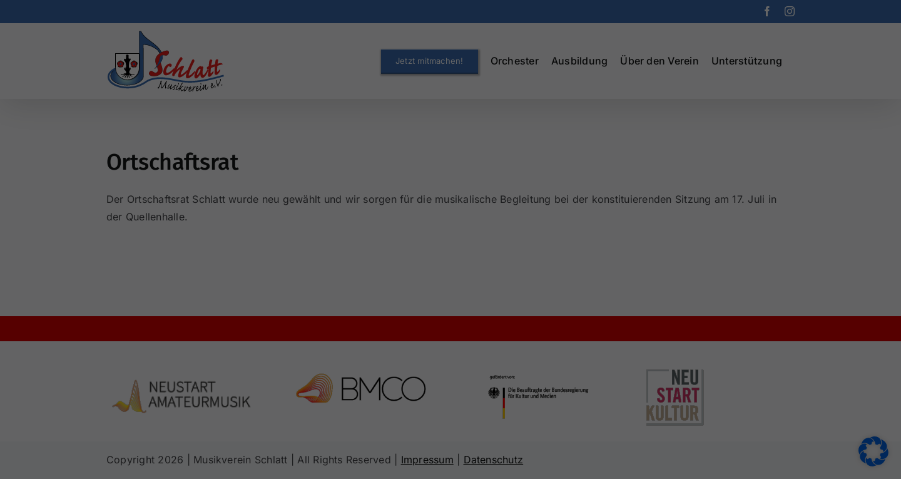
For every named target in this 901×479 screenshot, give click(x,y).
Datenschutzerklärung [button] (458, 370)
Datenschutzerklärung (467, 148)
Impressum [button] (516, 370)
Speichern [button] (451, 269)
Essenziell (358, 189)
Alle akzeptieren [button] (450, 232)
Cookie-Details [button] (392, 370)
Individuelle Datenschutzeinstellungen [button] (450, 343)
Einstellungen (413, 161)
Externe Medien (521, 189)
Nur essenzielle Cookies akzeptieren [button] (451, 306)
